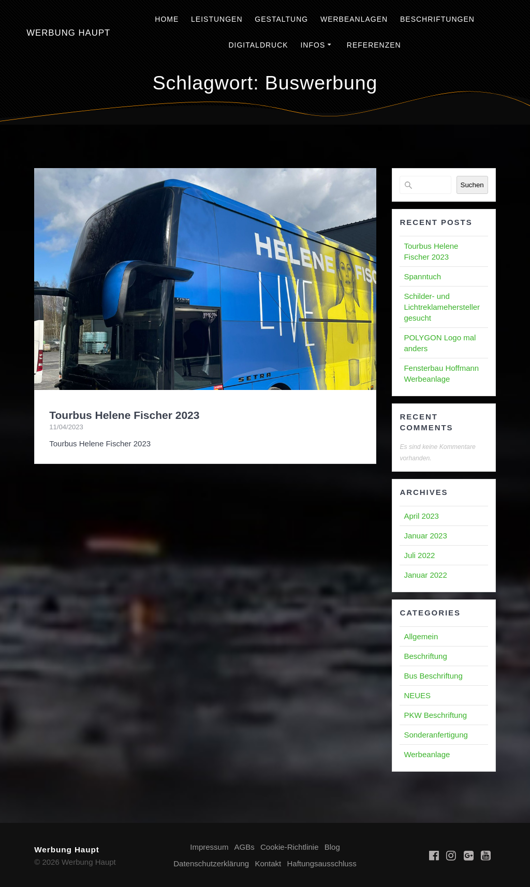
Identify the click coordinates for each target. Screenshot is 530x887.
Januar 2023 (425, 535)
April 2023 (421, 516)
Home (167, 19)
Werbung (68, 33)
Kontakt (268, 863)
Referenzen (374, 45)
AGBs (244, 847)
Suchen (472, 185)
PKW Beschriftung (435, 715)
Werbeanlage (427, 754)
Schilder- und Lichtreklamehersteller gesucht (442, 307)
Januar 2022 (425, 574)
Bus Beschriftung (433, 675)
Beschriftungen (437, 19)
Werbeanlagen (354, 19)
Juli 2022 (419, 555)
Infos (312, 45)
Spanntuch (422, 276)
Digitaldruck (258, 45)
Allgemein (421, 636)
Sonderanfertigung (435, 734)
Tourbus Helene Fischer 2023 (124, 415)
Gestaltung (281, 19)
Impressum (209, 847)
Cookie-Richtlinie (289, 847)
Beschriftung (425, 656)
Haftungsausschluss (321, 863)
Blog (332, 847)
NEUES (417, 695)
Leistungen (216, 19)
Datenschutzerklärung (211, 863)
